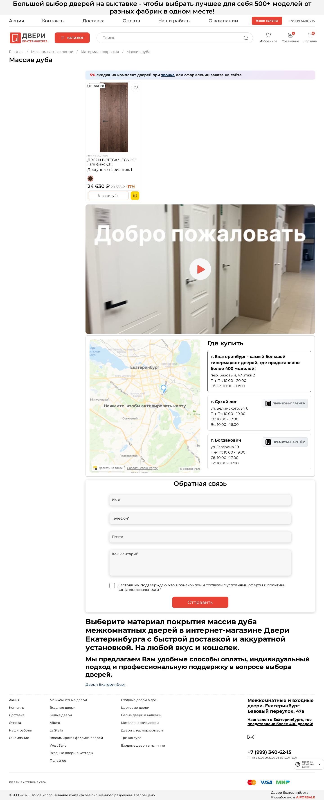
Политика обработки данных (308, 764)
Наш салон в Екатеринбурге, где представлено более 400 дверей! (280, 721)
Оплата (131, 20)
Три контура (131, 738)
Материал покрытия (100, 52)
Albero (55, 723)
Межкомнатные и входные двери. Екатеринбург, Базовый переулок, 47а (281, 706)
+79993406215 (302, 21)
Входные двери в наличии (143, 745)
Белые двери (61, 715)
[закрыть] (319, 764)
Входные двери (63, 708)
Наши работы (174, 20)
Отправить (200, 602)
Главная (16, 52)
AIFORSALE (305, 797)
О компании (223, 20)
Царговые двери (135, 708)
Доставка (94, 20)
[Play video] (200, 269)
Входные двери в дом (139, 700)
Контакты (53, 20)
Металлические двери (140, 723)
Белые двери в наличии (141, 715)
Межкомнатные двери (52, 52)
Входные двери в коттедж (71, 753)
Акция (16, 20)
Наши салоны (267, 20)
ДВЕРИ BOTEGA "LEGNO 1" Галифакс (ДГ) (112, 162)
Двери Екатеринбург (106, 684)
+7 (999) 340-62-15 (269, 752)
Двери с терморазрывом (142, 730)
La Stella (56, 730)
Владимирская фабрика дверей (76, 738)
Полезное (58, 761)
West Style (58, 745)
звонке (168, 75)
